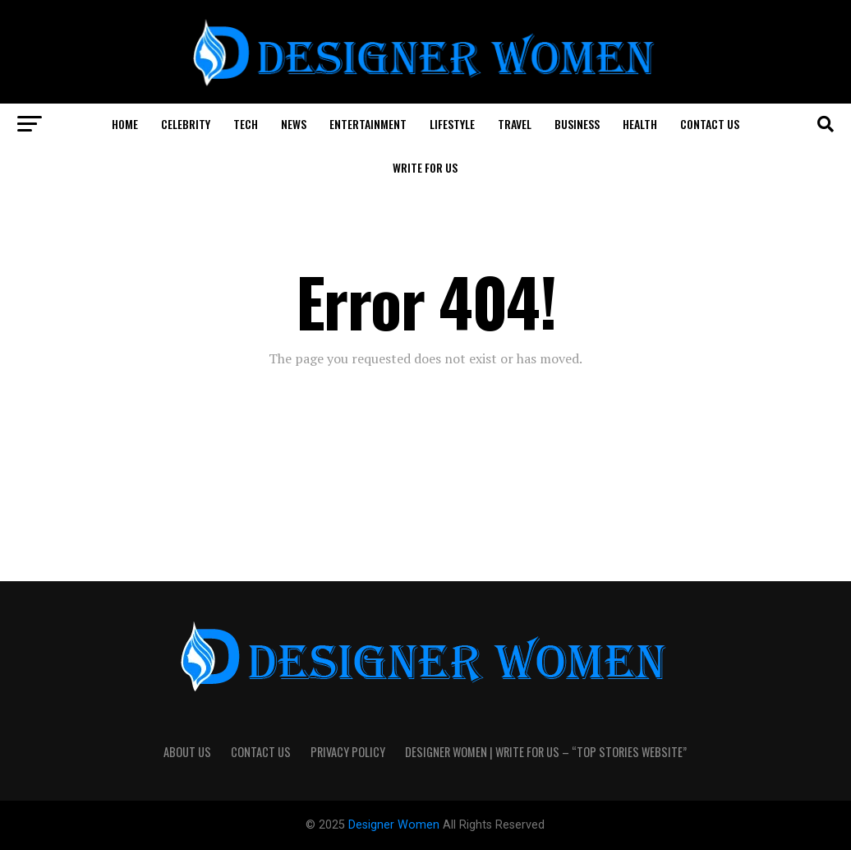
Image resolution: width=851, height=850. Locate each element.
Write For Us (425, 167)
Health (640, 123)
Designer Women (395, 825)
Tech (245, 123)
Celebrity (185, 123)
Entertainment (368, 123)
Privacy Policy (347, 751)
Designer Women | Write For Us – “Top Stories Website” (546, 751)
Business (577, 123)
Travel (514, 123)
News (293, 123)
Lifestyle (452, 123)
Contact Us (709, 123)
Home (125, 123)
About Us (187, 751)
